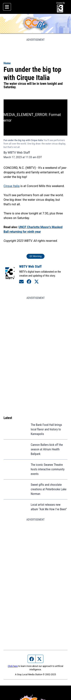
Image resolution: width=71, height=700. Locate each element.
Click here (13, 666)
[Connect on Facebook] (29, 281)
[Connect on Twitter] (36, 281)
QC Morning (35, 256)
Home (7, 63)
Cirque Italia (12, 186)
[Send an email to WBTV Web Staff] (21, 281)
